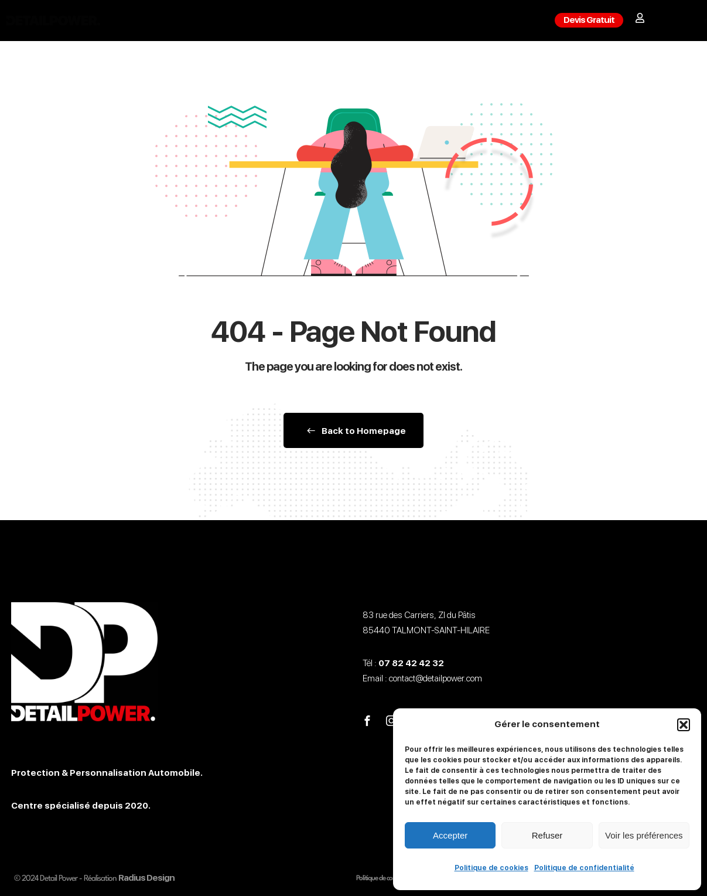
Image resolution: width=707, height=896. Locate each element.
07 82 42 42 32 (411, 663)
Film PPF (181, 20)
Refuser (547, 835)
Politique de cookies (491, 868)
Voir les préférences (644, 835)
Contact (449, 20)
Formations (381, 20)
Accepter (450, 835)
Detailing (310, 20)
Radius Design (146, 878)
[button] (683, 725)
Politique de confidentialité (584, 868)
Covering (245, 20)
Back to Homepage (353, 431)
